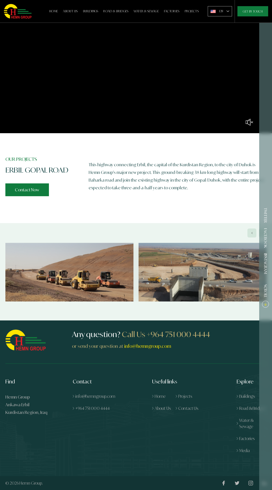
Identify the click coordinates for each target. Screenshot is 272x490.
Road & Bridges (115, 11)
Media (244, 450)
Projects (192, 11)
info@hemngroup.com (147, 346)
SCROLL (265, 295)
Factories (172, 11)
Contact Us (188, 408)
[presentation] (251, 239)
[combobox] (220, 11)
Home (53, 11)
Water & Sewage (146, 11)
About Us (70, 11)
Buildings (90, 11)
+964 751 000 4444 (178, 334)
